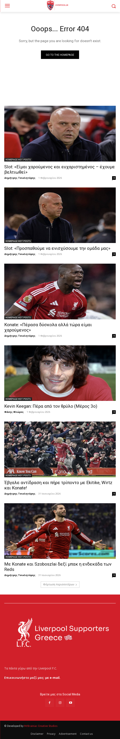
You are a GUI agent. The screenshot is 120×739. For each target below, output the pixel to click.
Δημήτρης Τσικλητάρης (19, 177)
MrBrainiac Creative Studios (40, 726)
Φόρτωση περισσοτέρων (60, 584)
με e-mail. (52, 678)
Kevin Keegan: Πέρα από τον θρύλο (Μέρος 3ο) (50, 406)
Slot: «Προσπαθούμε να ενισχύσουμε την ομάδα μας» (57, 248)
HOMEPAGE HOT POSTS (18, 159)
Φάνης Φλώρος (14, 411)
